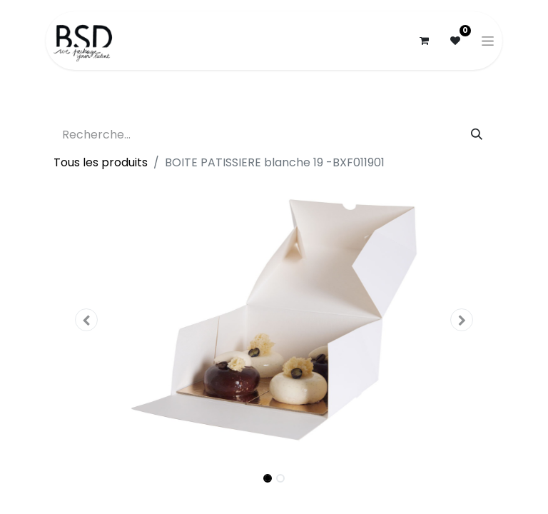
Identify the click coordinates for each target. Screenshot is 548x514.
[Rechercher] (476, 134)
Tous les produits (101, 162)
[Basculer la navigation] (488, 40)
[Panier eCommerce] (424, 41)
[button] (87, 319)
